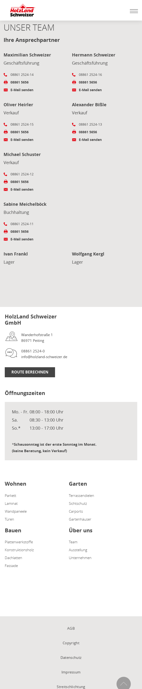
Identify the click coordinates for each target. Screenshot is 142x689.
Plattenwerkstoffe (19, 541)
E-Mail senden (21, 90)
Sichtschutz (78, 503)
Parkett (10, 495)
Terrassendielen (81, 495)
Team (73, 541)
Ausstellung (78, 549)
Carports (76, 511)
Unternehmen (80, 557)
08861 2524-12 (22, 174)
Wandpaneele (16, 511)
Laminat (11, 503)
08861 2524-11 (22, 224)
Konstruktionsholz (19, 549)
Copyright (71, 642)
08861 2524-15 (22, 124)
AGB (71, 628)
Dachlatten (13, 557)
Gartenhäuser (80, 519)
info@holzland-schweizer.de (44, 356)
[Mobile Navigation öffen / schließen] (133, 11)
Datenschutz (71, 657)
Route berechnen (29, 372)
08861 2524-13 (90, 124)
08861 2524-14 (22, 74)
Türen (9, 519)
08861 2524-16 (90, 74)
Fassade (11, 565)
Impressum (71, 672)
